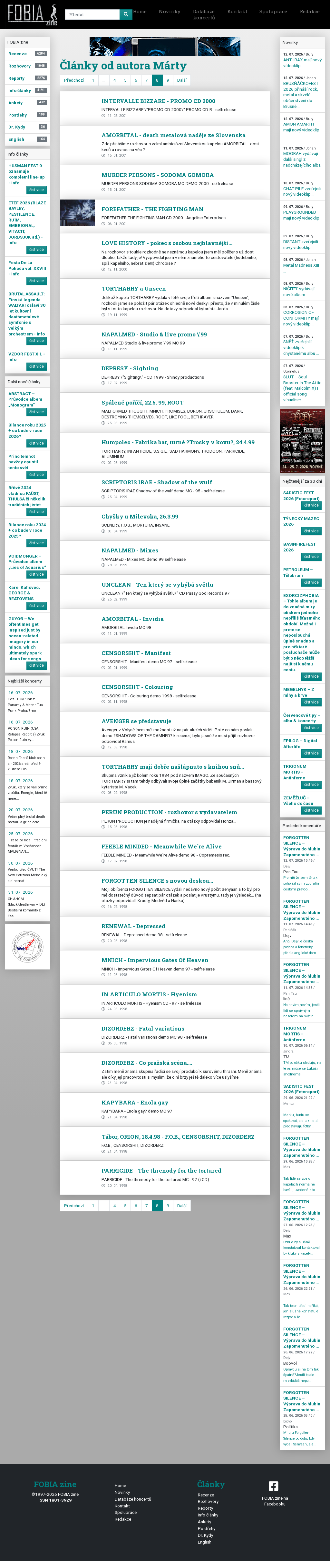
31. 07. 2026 (20, 892)
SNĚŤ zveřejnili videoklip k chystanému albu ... (301, 345)
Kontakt (237, 11)
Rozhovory (208, 1501)
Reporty (205, 1508)
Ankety (204, 1521)
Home (140, 11)
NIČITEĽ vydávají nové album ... (299, 289)
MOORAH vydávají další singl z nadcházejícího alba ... (302, 159)
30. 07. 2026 (20, 863)
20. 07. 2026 (20, 809)
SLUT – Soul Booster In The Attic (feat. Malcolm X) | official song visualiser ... (302, 383)
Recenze (206, 1494)
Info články (208, 1514)
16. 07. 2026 (20, 692)
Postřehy (206, 1528)
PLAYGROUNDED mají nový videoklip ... (301, 215)
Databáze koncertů (204, 14)
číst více (36, 190)
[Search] (97, 14)
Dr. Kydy (205, 1535)
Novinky (169, 11)
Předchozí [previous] (74, 80)
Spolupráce (273, 11)
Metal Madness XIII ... (301, 265)
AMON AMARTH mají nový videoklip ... (301, 127)
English (204, 1542)
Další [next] (182, 80)
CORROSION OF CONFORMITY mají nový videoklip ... (301, 315)
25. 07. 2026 (20, 833)
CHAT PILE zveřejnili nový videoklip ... (302, 189)
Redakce (310, 11)
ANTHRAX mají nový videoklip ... (302, 60)
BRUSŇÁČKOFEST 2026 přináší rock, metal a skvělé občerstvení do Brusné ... (300, 92)
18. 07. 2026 (20, 751)
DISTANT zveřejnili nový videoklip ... (300, 242)
